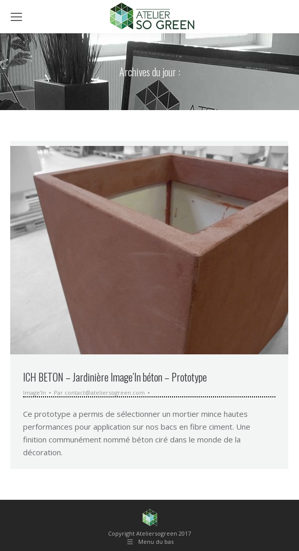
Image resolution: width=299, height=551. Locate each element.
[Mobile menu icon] (16, 17)
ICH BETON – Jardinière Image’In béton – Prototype (115, 377)
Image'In (34, 392)
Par (99, 392)
